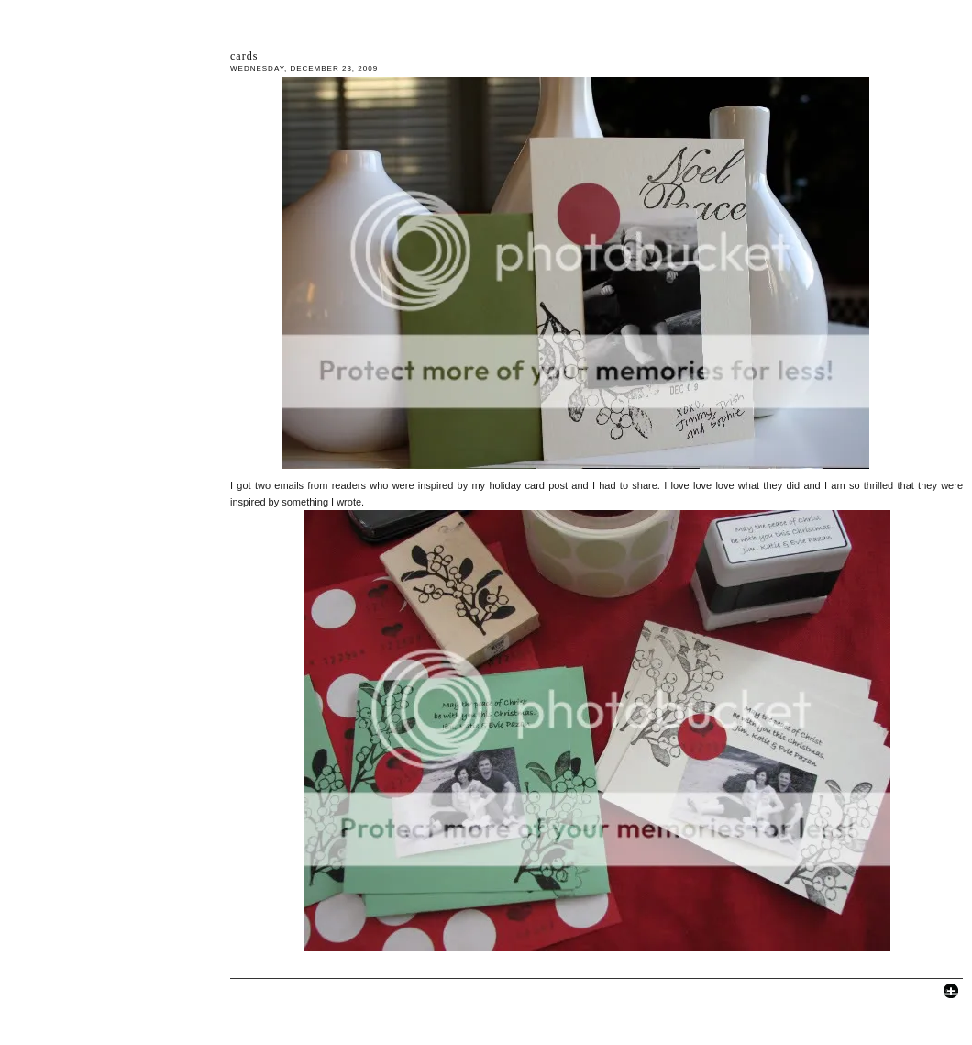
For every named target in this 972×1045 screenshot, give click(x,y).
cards (244, 56)
